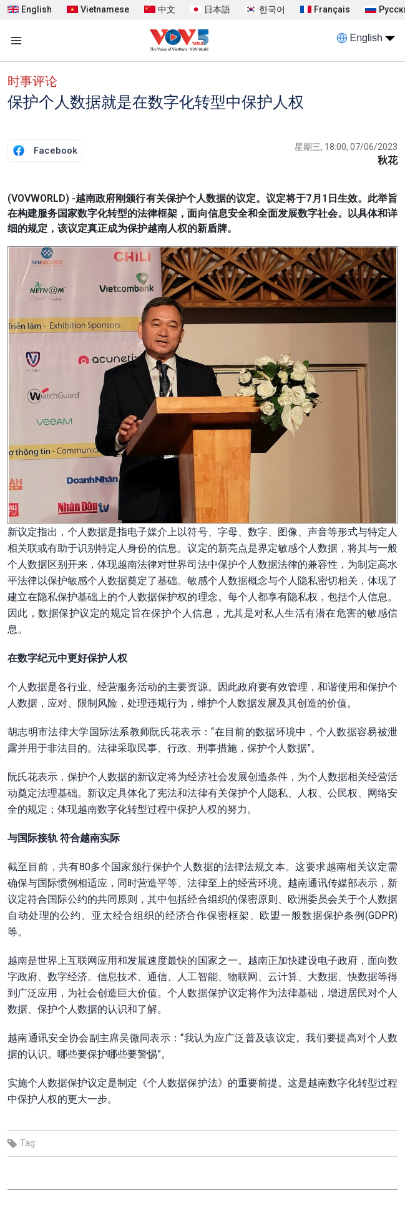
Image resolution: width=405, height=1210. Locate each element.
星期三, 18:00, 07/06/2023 (346, 147)
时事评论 (32, 81)
